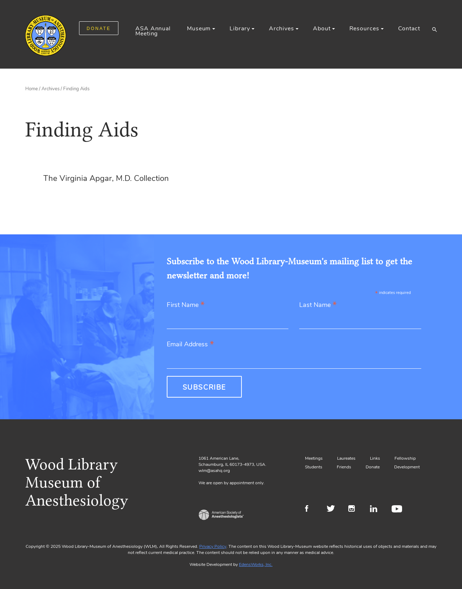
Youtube (398, 509)
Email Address (190, 344)
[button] (434, 29)
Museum (199, 29)
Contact (409, 29)
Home (31, 89)
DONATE (99, 28)
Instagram (354, 509)
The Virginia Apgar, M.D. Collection (106, 178)
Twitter (333, 509)
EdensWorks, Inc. (256, 564)
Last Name (318, 305)
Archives (281, 29)
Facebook (311, 509)
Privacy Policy (212, 546)
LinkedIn (376, 509)
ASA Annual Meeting (153, 31)
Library (240, 29)
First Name (186, 305)
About (321, 29)
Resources (364, 29)
